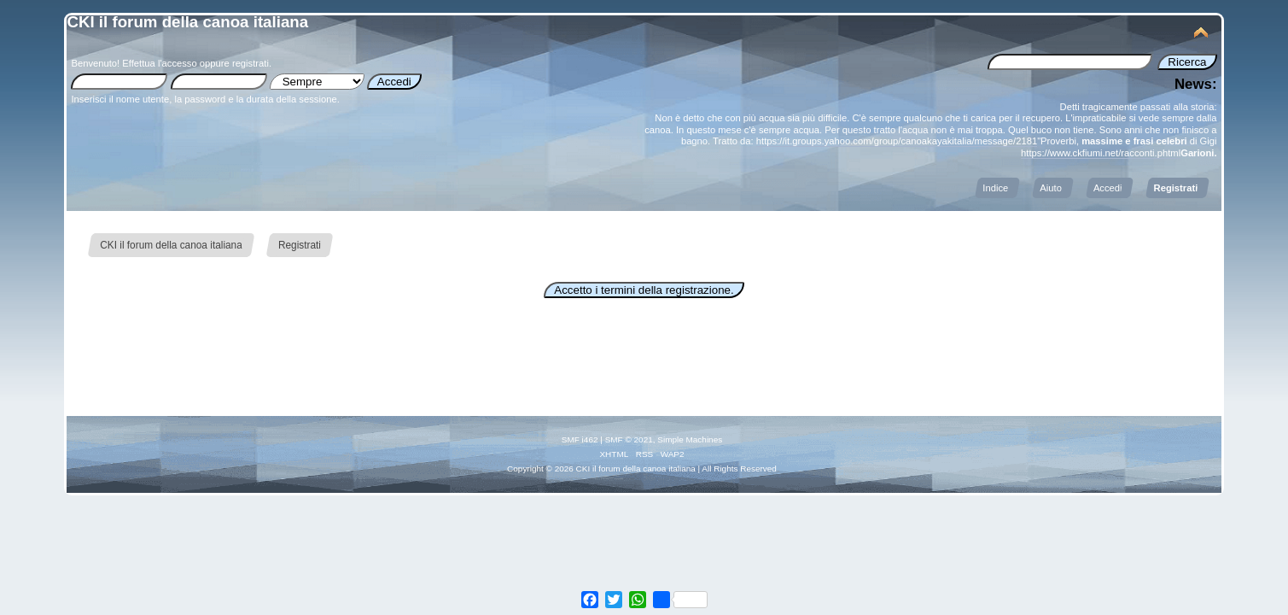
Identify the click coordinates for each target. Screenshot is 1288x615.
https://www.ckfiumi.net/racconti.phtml (1100, 153)
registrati (250, 63)
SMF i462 (580, 439)
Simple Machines (689, 439)
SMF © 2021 (629, 439)
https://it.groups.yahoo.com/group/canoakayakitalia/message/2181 (896, 141)
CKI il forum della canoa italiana (187, 22)
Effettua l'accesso (159, 63)
